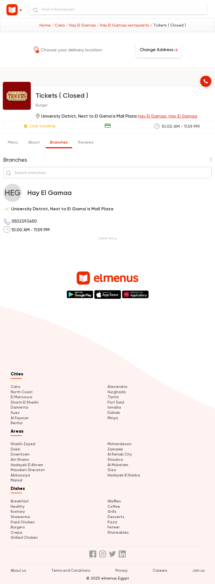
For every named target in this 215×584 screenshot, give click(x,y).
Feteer (114, 527)
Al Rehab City (120, 454)
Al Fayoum (20, 418)
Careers (160, 570)
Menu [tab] (13, 142)
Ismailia (114, 407)
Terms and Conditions (70, 570)
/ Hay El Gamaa (81, 25)
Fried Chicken (23, 522)
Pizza (112, 522)
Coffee (114, 506)
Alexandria (117, 387)
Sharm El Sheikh (25, 402)
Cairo (15, 387)
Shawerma (20, 517)
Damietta (19, 407)
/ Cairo (59, 25)
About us (18, 570)
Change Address (159, 49)
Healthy (18, 506)
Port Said (116, 402)
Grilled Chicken (24, 537)
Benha (16, 423)
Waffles (114, 501)
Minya (113, 418)
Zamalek (115, 449)
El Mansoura (21, 397)
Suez (15, 413)
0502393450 (24, 221)
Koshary (18, 511)
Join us (198, 570)
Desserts (116, 517)
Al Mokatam (118, 465)
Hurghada (117, 392)
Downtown (20, 454)
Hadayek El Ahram (27, 465)
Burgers (18, 527)
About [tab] (34, 142)
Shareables (118, 532)
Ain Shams (20, 459)
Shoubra (115, 459)
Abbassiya (20, 475)
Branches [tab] (59, 142)
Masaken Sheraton (28, 470)
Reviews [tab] (86, 142)
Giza (112, 470)
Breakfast (20, 501)
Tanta (113, 397)
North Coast (22, 392)
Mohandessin (120, 444)
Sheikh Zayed (23, 444)
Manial (16, 480)
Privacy (121, 570)
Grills (112, 511)
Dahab (114, 413)
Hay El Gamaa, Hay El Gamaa (167, 116)
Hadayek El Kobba (124, 475)
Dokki (15, 449)
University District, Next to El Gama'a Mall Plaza (62, 208)
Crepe (16, 532)
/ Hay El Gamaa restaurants (123, 25)
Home (45, 25)
